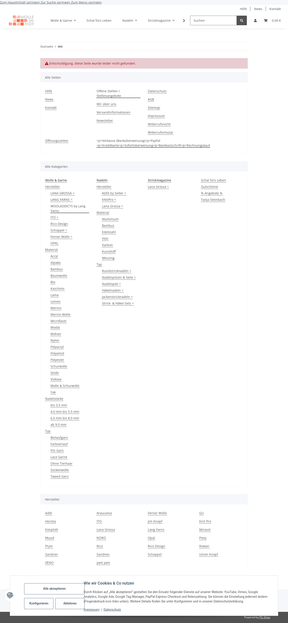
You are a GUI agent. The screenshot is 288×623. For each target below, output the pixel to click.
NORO (101, 538)
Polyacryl (57, 347)
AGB (151, 99)
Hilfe (243, 9)
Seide (55, 373)
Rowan (204, 546)
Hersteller (52, 187)
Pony (202, 538)
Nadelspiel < (111, 284)
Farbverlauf (59, 444)
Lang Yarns (156, 529)
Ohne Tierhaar (61, 463)
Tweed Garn (60, 476)
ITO (99, 521)
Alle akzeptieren (55, 588)
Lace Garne (59, 457)
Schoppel (155, 554)
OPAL (54, 243)
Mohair (56, 334)
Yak (53, 392)
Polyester (57, 360)
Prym (49, 546)
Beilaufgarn (59, 437)
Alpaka (56, 262)
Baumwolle (59, 275)
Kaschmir (58, 288)
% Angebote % (211, 193)
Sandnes (103, 554)
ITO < (54, 217)
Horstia (50, 521)
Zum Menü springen (86, 2)
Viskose (56, 379)
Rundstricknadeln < (116, 271)
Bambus (57, 269)
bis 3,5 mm (59, 405)
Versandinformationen (113, 112)
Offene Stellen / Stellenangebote (109, 93)
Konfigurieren (40, 603)
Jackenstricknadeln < (117, 297)
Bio (53, 282)
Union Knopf (208, 554)
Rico (100, 546)
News (258, 9)
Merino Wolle (60, 314)
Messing (108, 258)
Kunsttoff (109, 251)
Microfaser (59, 321)
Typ (48, 431)
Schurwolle (59, 366)
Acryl (54, 256)
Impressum (92, 609)
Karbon (107, 245)
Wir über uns (106, 104)
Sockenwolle (60, 470)
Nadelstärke (54, 398)
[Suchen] (213, 20)
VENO (49, 562)
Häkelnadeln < (112, 290)
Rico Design (156, 546)
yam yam (103, 562)
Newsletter (105, 120)
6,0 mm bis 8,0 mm (65, 418)
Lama (55, 295)
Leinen (56, 301)
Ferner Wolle (157, 513)
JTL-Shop (264, 617)
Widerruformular (160, 132)
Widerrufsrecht (159, 124)
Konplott (51, 529)
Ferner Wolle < (61, 237)
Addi (48, 513)
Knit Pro (205, 521)
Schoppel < (59, 230)
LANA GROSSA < (62, 193)
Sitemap (154, 107)
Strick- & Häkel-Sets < (118, 303)
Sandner (51, 554)
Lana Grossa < (112, 206)
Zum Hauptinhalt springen (20, 2)
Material (51, 250)
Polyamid (57, 353)
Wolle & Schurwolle (65, 386)
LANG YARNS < (61, 199)
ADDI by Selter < (114, 193)
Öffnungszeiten (56, 140)
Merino (56, 308)
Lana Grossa (106, 529)
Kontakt (275, 9)
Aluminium (110, 219)
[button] (255, 20)
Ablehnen (71, 603)
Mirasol (204, 529)
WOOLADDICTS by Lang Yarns (68, 208)
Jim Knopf (155, 521)
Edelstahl (109, 232)
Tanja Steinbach (213, 199)
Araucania (104, 513)
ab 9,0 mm (58, 424)
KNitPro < (109, 199)
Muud (49, 538)
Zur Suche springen (56, 2)
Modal (55, 327)
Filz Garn (57, 450)
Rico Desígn (59, 224)
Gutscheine (209, 187)
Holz (105, 238)
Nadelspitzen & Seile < (119, 277)
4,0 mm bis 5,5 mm (65, 411)
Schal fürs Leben (213, 180)
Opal (151, 538)
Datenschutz (113, 609)
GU (201, 513)
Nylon (55, 340)
